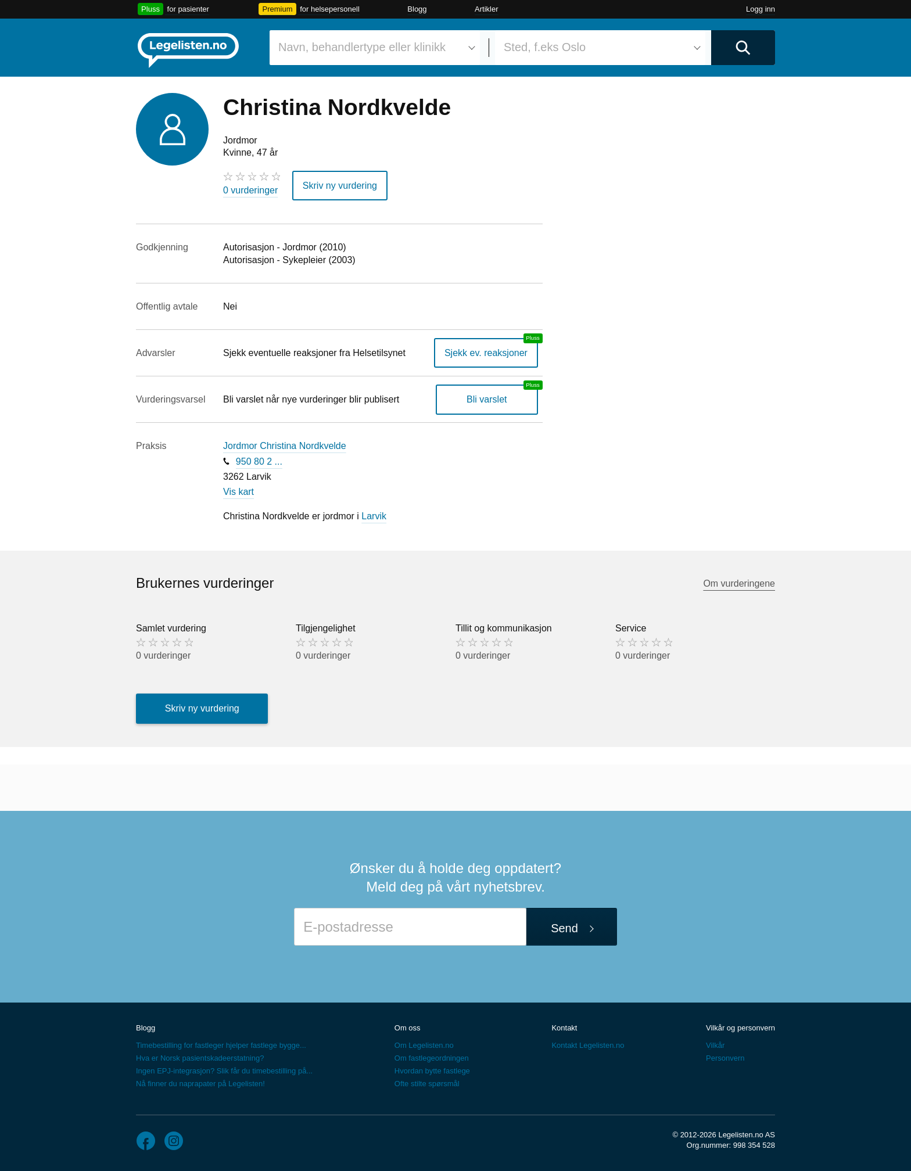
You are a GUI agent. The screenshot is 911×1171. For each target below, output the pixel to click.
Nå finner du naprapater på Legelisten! (200, 1083)
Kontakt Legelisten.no (587, 1045)
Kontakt (564, 1027)
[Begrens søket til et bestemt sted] (600, 47)
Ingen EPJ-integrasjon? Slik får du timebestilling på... (224, 1070)
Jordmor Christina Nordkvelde (284, 446)
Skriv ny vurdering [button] (340, 186)
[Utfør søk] (743, 47)
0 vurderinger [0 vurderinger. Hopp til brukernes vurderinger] (250, 190)
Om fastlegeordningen (431, 1058)
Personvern (725, 1058)
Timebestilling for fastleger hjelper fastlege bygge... (221, 1045)
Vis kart (238, 492)
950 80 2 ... (259, 461)
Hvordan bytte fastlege (432, 1070)
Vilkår (715, 1045)
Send (564, 928)
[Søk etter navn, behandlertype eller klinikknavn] (375, 47)
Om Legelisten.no (424, 1045)
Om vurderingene (739, 583)
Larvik (373, 516)
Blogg (416, 9)
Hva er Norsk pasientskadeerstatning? (200, 1058)
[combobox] (375, 47)
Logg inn (760, 9)
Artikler (486, 9)
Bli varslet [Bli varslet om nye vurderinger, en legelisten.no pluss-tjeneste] (487, 399)
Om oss (407, 1027)
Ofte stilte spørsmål (427, 1083)
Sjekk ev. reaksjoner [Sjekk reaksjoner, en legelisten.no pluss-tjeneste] (486, 353)
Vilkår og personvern (740, 1027)
